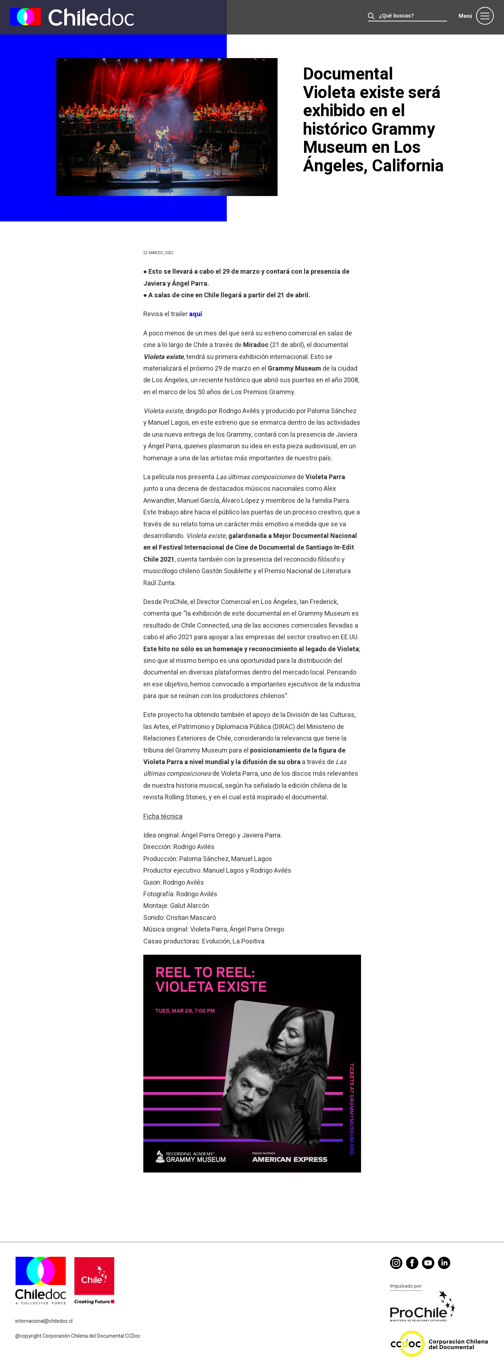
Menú (465, 16)
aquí (195, 314)
